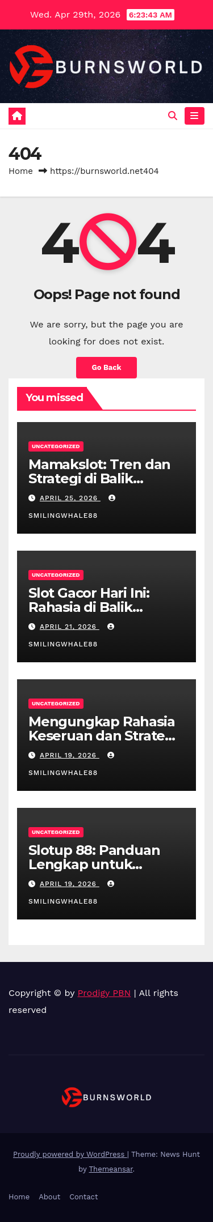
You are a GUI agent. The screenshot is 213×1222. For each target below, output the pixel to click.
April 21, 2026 (69, 627)
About (49, 1197)
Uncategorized (56, 446)
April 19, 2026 (69, 755)
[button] (172, 115)
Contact (83, 1197)
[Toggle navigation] (194, 116)
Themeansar (111, 1169)
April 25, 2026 (70, 498)
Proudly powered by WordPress (70, 1154)
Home (21, 171)
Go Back (107, 367)
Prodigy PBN (104, 992)
